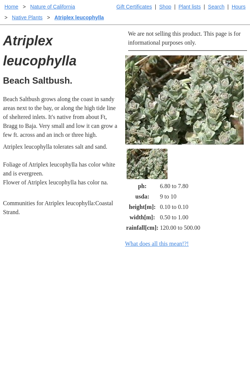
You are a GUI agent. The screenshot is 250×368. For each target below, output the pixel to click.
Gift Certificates (134, 7)
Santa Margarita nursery (216, 303)
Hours (239, 7)
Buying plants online (151, 294)
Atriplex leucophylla (79, 17)
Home (11, 7)
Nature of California (52, 7)
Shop (165, 7)
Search (216, 7)
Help (132, 282)
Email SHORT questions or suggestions (80, 346)
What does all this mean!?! (157, 244)
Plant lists (190, 7)
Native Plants (27, 17)
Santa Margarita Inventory (206, 286)
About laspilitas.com (212, 314)
